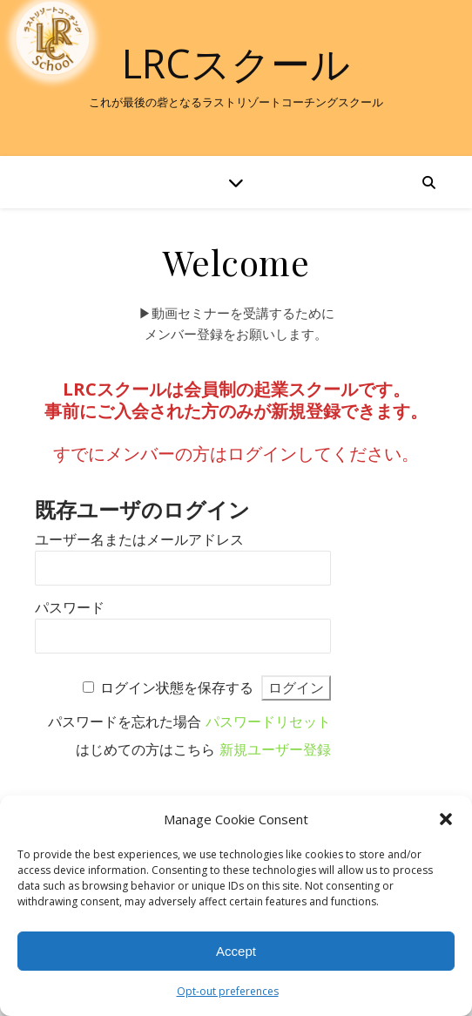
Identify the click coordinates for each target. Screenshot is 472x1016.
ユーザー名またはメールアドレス (139, 539)
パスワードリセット (268, 722)
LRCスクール (236, 63)
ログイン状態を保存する (176, 688)
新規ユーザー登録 (275, 749)
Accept (236, 951)
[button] (446, 819)
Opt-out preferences (228, 991)
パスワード (70, 607)
